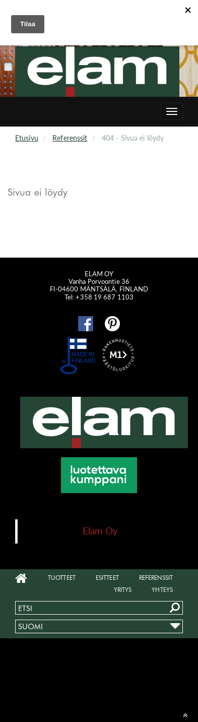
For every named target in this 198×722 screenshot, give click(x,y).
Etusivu (26, 138)
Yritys (123, 589)
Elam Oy (100, 530)
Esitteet (107, 577)
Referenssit (69, 138)
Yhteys (162, 589)
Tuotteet (62, 577)
